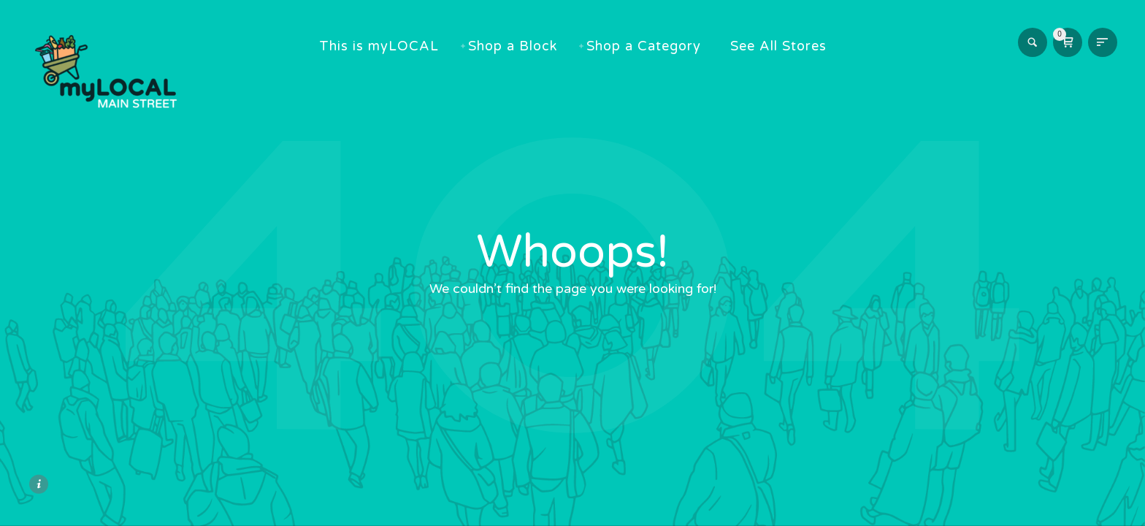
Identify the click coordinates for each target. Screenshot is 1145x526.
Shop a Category (651, 46)
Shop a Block (519, 46)
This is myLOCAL (386, 46)
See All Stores (786, 46)
